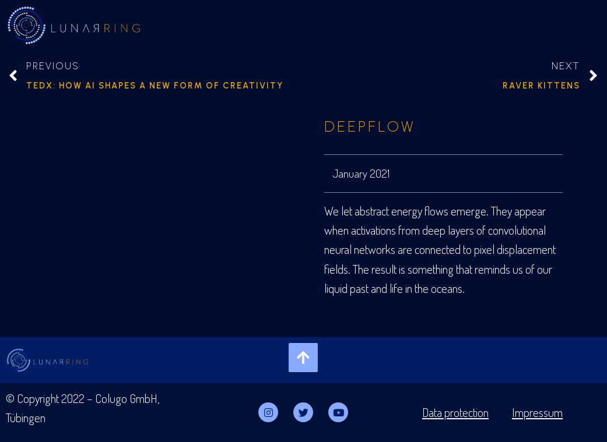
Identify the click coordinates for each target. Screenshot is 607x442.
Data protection (455, 412)
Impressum (537, 412)
